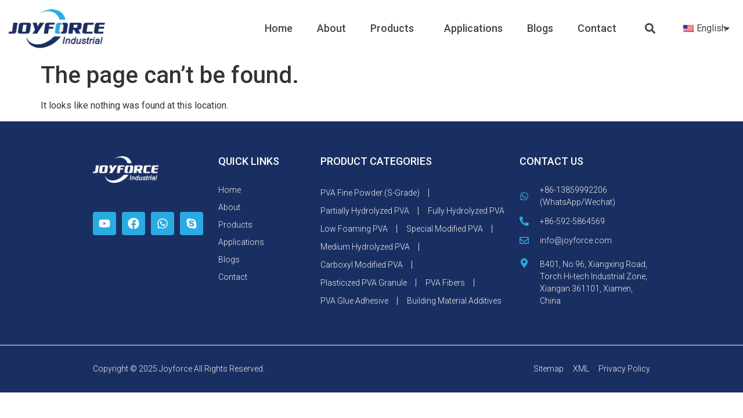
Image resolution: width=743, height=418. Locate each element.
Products (395, 28)
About (331, 28)
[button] (650, 28)
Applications (473, 28)
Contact (597, 28)
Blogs (540, 28)
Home (279, 28)
